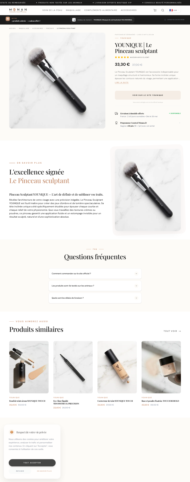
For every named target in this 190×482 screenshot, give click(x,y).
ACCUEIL (12, 28)
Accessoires (129, 10)
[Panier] (155, 10)
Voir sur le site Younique (147, 95)
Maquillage (73, 10)
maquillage (24, 28)
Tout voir (172, 331)
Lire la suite (122, 82)
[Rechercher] (162, 10)
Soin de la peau (52, 10)
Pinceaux (50, 28)
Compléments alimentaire (100, 10)
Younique (125, 38)
